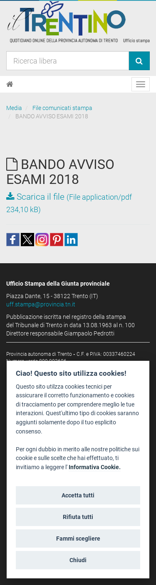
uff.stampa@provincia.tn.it (40, 304)
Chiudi (78, 560)
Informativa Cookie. (95, 467)
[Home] (10, 84)
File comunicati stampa (62, 108)
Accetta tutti (78, 495)
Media (14, 108)
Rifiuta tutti (78, 517)
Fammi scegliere (78, 538)
